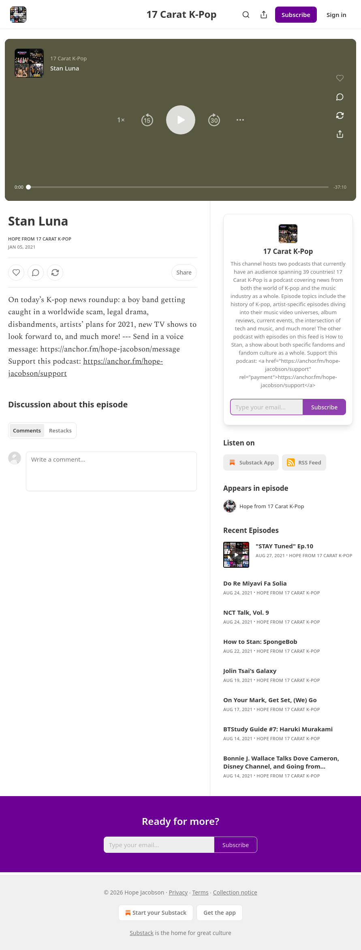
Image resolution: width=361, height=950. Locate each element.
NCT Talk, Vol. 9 (246, 612)
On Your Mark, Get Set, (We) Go (270, 700)
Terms (200, 892)
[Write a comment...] (111, 471)
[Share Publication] (264, 14)
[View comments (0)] (339, 96)
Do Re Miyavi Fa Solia (255, 583)
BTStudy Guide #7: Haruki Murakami (278, 729)
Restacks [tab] (60, 430)
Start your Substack (155, 912)
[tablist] (42, 430)
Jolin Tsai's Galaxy (249, 671)
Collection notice (235, 892)
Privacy (178, 892)
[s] (236, 554)
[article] (288, 555)
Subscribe (296, 15)
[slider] (178, 187)
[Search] (246, 14)
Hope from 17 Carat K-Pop (39, 239)
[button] (121, 120)
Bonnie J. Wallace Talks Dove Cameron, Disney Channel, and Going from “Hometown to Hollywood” (281, 762)
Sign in (336, 15)
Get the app (219, 912)
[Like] (16, 272)
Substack (142, 933)
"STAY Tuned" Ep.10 (284, 546)
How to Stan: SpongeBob (260, 641)
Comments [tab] (27, 430)
